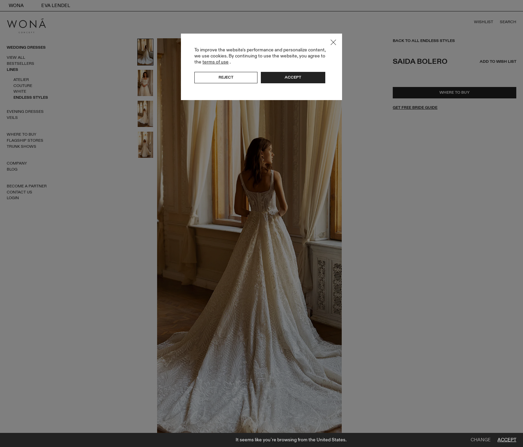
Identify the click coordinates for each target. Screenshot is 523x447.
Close (333, 42)
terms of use (215, 62)
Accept (506, 440)
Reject (226, 77)
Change (481, 440)
